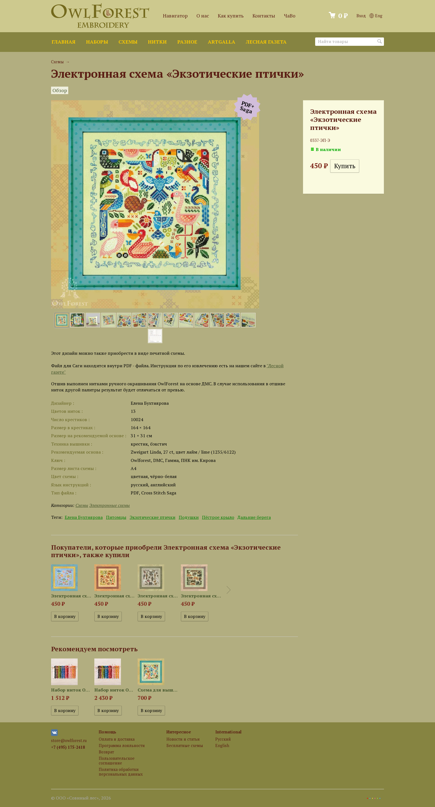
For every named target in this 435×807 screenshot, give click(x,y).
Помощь (107, 732)
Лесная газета (266, 42)
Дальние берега (254, 517)
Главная (63, 42)
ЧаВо (289, 15)
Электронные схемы (109, 505)
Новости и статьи (183, 739)
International (228, 732)
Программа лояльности (122, 745)
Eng (375, 15)
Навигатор (175, 15)
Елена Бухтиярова (84, 517)
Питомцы (116, 517)
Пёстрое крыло (218, 517)
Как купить (231, 15)
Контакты (263, 15)
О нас (202, 15)
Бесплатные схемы (184, 745)
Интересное (178, 732)
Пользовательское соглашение (117, 761)
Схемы (127, 42)
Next (228, 590)
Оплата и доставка (117, 739)
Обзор (59, 90)
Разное (187, 42)
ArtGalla (221, 42)
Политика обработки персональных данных (121, 772)
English (222, 745)
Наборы (97, 42)
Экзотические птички (152, 517)
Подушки (189, 517)
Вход (361, 15)
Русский (223, 739)
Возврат (106, 752)
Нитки (157, 42)
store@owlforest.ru (69, 740)
